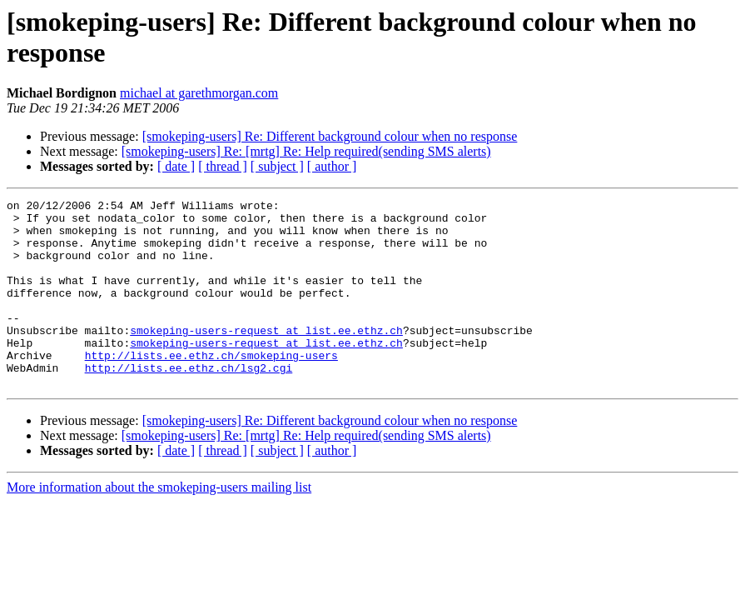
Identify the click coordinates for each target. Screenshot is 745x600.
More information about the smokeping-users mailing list (159, 525)
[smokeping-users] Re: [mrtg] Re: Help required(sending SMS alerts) (306, 151)
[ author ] (332, 166)
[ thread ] (222, 166)
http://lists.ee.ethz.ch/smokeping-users (211, 387)
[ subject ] (277, 166)
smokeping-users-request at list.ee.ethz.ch (266, 357)
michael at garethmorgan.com (199, 93)
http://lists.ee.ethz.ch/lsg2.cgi (189, 402)
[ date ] (176, 166)
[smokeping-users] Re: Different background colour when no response (330, 136)
